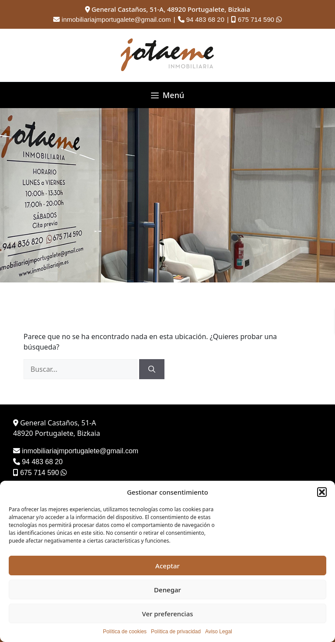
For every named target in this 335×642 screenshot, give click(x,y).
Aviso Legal (218, 631)
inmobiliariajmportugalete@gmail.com (116, 19)
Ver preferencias (167, 613)
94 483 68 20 (205, 19)
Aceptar (167, 565)
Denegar (167, 589)
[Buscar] (151, 369)
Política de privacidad (176, 631)
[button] (322, 492)
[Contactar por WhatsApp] (279, 19)
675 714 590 (256, 19)
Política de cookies (125, 631)
